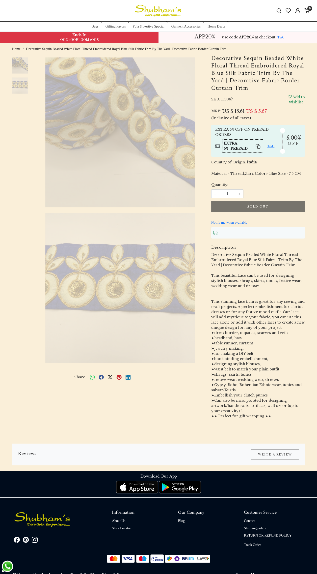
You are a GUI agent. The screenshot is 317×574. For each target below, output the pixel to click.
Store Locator (121, 528)
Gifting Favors (117, 26)
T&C (281, 37)
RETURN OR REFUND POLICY (268, 535)
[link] (279, 11)
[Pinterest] (26, 541)
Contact (249, 521)
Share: (80, 377)
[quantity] (227, 193)
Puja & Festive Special (150, 26)
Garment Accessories (187, 26)
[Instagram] (35, 541)
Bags (96, 26)
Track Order (252, 545)
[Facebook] (17, 541)
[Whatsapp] (92, 377)
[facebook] (101, 377)
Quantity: (219, 184)
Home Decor (218, 26)
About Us (118, 521)
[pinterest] (119, 377)
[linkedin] (128, 377)
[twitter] (110, 377)
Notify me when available (229, 222)
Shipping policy (255, 528)
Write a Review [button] (275, 454)
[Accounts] (297, 10)
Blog (181, 521)
